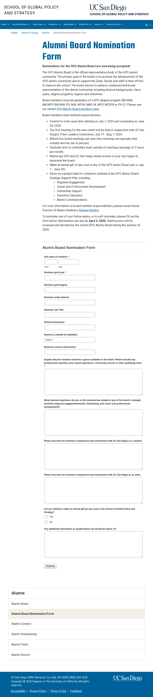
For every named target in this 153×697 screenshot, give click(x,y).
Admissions (39, 24)
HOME (14, 32)
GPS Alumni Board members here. (78, 109)
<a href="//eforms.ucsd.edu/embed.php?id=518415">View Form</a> (93, 411)
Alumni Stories (20, 655)
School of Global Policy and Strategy (31, 10)
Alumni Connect (21, 623)
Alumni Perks (19, 644)
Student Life (85, 24)
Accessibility (18, 691)
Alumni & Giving (114, 24)
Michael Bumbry (89, 210)
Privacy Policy (38, 691)
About (5, 24)
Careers (98, 24)
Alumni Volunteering (24, 634)
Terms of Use (58, 691)
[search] (148, 24)
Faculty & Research (21, 24)
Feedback (76, 691)
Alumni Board (19, 604)
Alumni (45, 32)
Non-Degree (70, 24)
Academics (55, 24)
